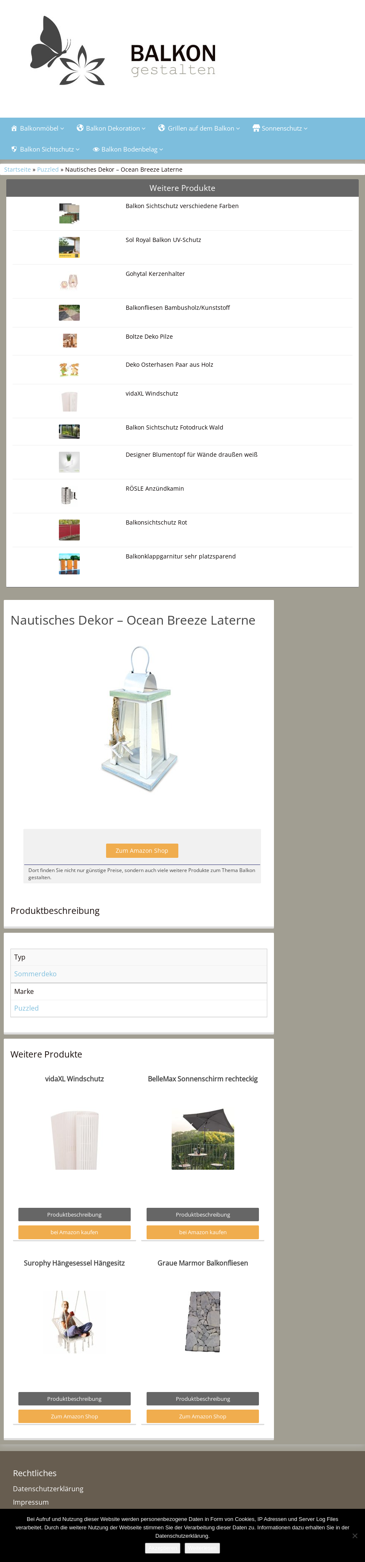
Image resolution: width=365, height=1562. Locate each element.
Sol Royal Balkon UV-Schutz (163, 240)
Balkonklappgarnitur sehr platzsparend (181, 556)
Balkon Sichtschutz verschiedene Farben (182, 206)
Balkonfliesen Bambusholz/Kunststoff (178, 307)
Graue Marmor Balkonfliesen (202, 1263)
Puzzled (48, 169)
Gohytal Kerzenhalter (155, 274)
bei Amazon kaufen (74, 1232)
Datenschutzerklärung (48, 1488)
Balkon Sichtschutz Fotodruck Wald (174, 427)
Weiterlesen (202, 1548)
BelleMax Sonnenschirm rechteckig (203, 1078)
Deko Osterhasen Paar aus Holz (169, 364)
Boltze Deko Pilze (149, 336)
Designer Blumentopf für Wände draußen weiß (192, 454)
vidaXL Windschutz (152, 393)
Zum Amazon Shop (142, 850)
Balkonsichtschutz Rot (156, 522)
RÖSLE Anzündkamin (155, 488)
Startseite (17, 169)
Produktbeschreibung (74, 1214)
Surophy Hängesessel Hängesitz (74, 1263)
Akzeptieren (162, 1548)
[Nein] (354, 1535)
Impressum (31, 1502)
